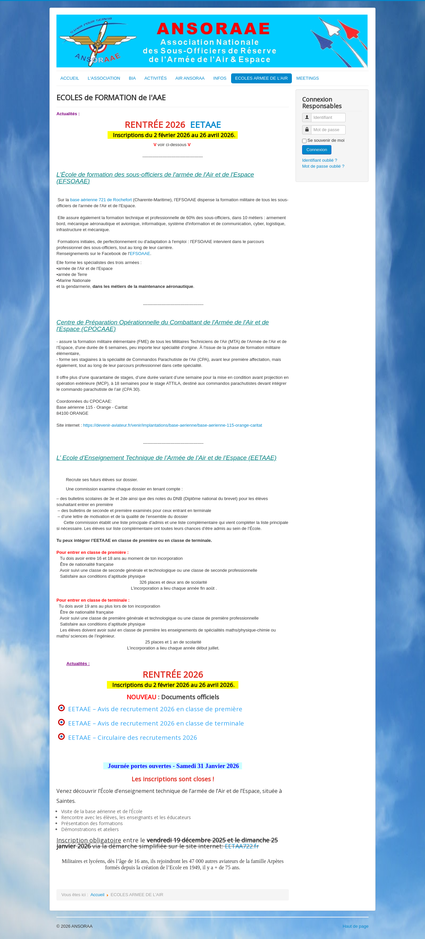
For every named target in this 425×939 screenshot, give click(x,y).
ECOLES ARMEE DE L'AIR (261, 78)
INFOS (219, 78)
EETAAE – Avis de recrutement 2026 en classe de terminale (156, 723)
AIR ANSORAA (190, 78)
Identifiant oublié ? (319, 160)
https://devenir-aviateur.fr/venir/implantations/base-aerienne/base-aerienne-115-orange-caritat (172, 425)
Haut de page (356, 926)
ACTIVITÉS (155, 78)
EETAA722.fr (242, 846)
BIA (132, 78)
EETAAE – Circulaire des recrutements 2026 (132, 737)
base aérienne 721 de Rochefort (101, 199)
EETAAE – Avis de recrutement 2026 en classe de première (155, 709)
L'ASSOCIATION (104, 78)
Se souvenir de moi (325, 140)
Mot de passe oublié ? (323, 166)
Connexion (316, 149)
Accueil (97, 894)
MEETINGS (308, 78)
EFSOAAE (140, 253)
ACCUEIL (69, 78)
